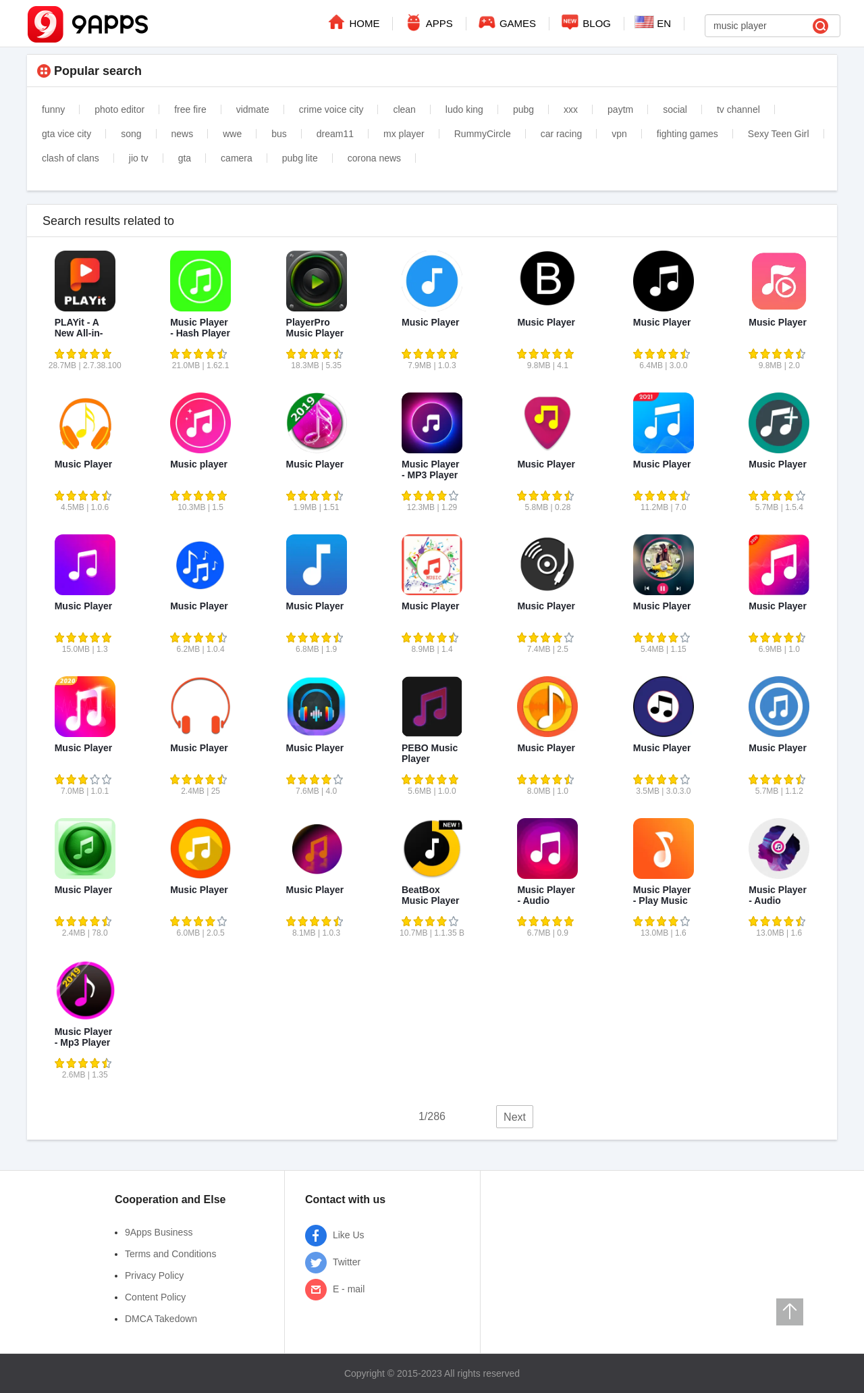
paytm (620, 109)
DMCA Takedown (161, 1318)
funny (53, 109)
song (131, 133)
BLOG (585, 21)
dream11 (335, 133)
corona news (374, 158)
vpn (619, 133)
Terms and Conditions (170, 1253)
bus (279, 133)
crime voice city (331, 109)
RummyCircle (482, 133)
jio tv (138, 158)
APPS (427, 21)
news (182, 133)
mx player (404, 133)
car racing (561, 133)
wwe (232, 133)
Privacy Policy (154, 1275)
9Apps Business (158, 1232)
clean (404, 109)
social (675, 109)
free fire (190, 109)
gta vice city (66, 133)
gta (184, 158)
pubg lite (300, 158)
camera (236, 158)
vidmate (252, 109)
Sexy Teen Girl (778, 133)
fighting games (687, 133)
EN (652, 22)
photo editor (119, 109)
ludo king (464, 109)
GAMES (506, 21)
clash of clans (70, 158)
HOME (352, 21)
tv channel (738, 109)
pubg (523, 109)
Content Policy (155, 1297)
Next (515, 1117)
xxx (571, 109)
